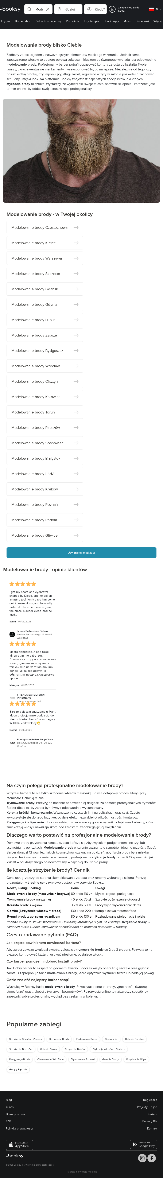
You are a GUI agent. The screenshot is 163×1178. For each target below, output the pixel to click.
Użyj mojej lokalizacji (81, 553)
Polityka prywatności (19, 1128)
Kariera (152, 1114)
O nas (10, 1107)
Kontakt (152, 1128)
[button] (38, 9)
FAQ (8, 1121)
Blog (9, 1100)
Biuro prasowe (15, 1114)
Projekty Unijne (147, 1107)
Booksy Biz (149, 1121)
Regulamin (150, 1100)
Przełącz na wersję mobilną (81, 1171)
